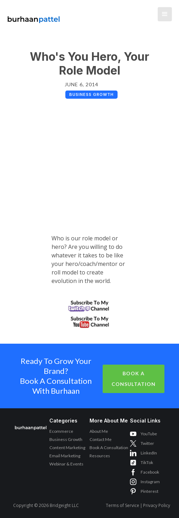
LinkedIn (149, 453)
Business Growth (65, 439)
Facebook (150, 472)
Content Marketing (67, 447)
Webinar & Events (66, 464)
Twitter (147, 443)
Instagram (150, 481)
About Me (99, 431)
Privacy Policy (156, 505)
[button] (165, 14)
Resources (100, 455)
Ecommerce (61, 431)
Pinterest (149, 491)
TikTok (147, 462)
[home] (32, 16)
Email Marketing (64, 455)
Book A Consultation (134, 378)
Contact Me (101, 439)
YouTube (149, 433)
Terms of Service (122, 505)
